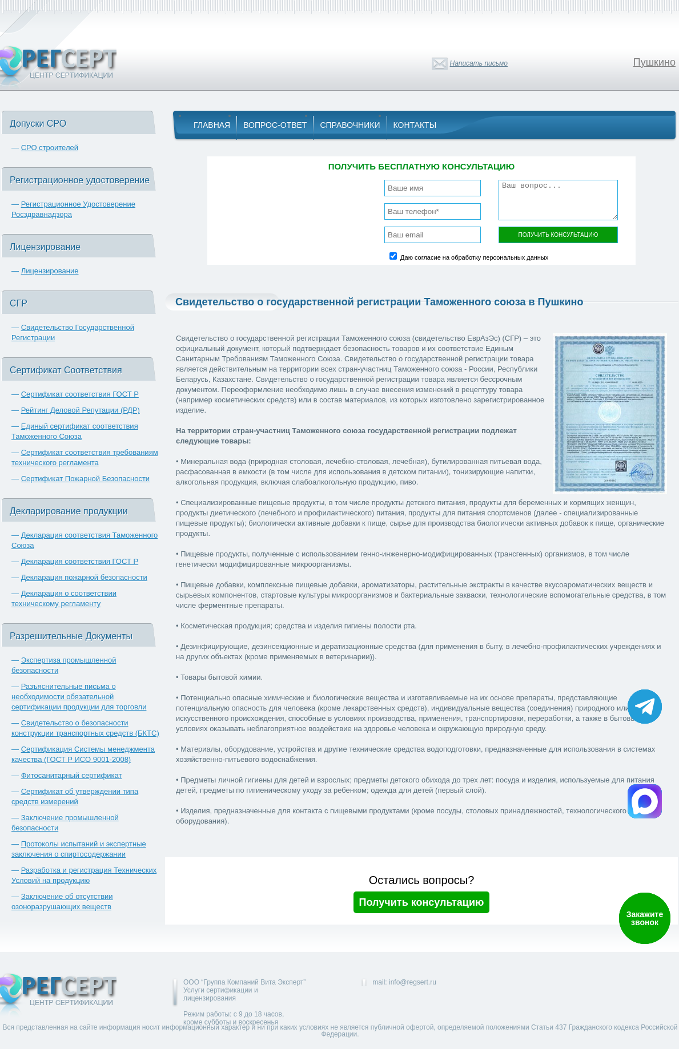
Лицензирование (50, 271)
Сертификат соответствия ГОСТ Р (80, 394)
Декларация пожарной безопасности (84, 577)
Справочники (350, 125)
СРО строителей (49, 147)
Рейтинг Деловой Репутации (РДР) (80, 410)
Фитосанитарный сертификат (71, 775)
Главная (212, 125)
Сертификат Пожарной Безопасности (85, 478)
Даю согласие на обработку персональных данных (474, 257)
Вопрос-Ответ (275, 125)
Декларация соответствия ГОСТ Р (80, 561)
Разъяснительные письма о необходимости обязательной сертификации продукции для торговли (78, 696)
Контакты (415, 125)
